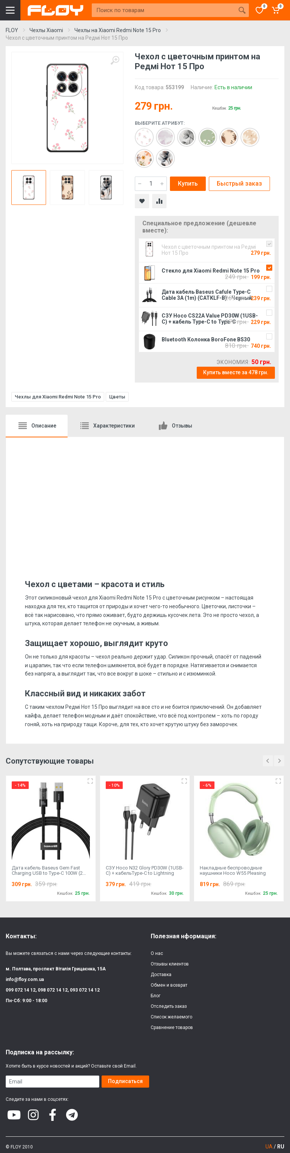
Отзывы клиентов (170, 964)
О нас (157, 953)
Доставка (161, 974)
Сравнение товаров (172, 1027)
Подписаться (125, 1081)
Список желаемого (171, 1017)
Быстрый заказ (239, 183)
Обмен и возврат (169, 985)
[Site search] (163, 10)
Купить (188, 183)
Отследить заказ (169, 1006)
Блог (155, 995)
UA (269, 1147)
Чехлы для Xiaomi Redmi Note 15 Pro (58, 397)
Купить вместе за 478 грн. (235, 372)
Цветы (117, 397)
